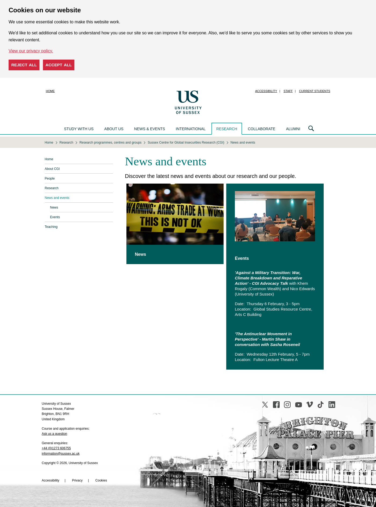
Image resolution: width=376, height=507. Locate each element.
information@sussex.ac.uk (61, 453)
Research (226, 129)
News (54, 207)
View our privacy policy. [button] (31, 51)
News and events (57, 198)
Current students (314, 91)
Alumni (293, 129)
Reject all (24, 65)
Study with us (79, 129)
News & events (149, 129)
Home (50, 91)
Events (55, 217)
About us (113, 129)
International (191, 129)
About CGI (52, 169)
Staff (288, 91)
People (50, 178)
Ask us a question (54, 434)
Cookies (101, 480)
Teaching (51, 227)
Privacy (77, 480)
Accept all (59, 65)
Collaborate (261, 129)
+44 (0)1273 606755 (56, 448)
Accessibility (266, 91)
